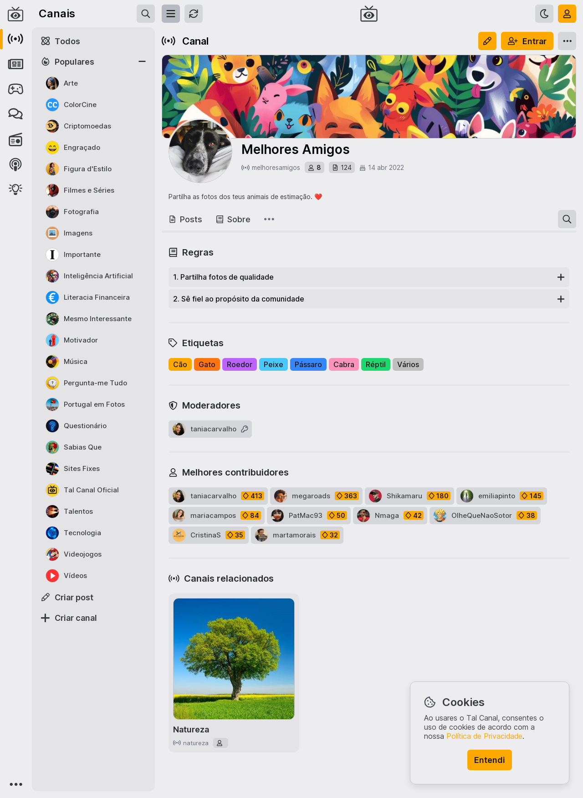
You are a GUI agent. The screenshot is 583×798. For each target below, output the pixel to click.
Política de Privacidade (484, 736)
